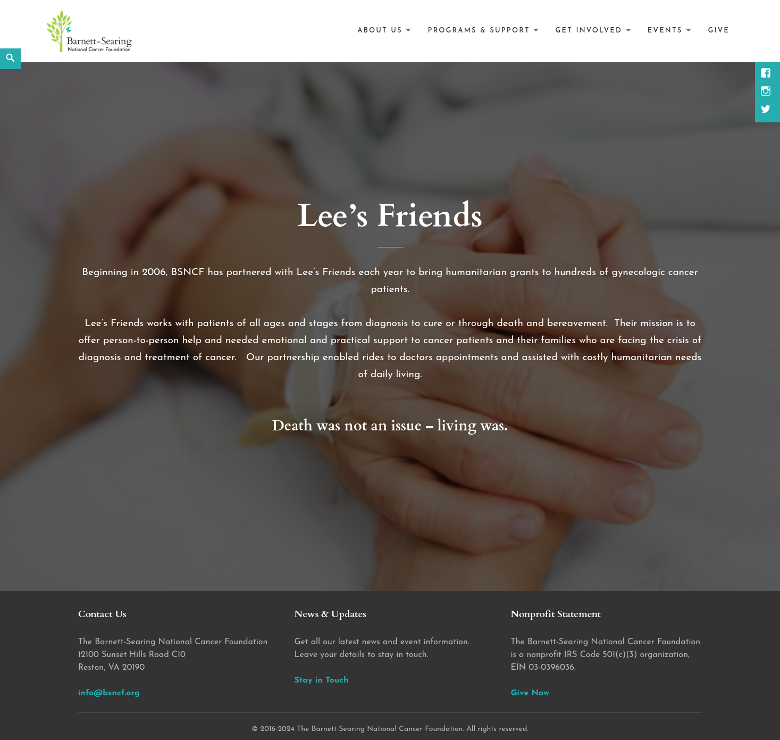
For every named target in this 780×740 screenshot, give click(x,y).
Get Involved (589, 30)
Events (665, 30)
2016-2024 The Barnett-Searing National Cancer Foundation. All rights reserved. (395, 729)
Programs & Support (479, 30)
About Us (379, 30)
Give (718, 30)
